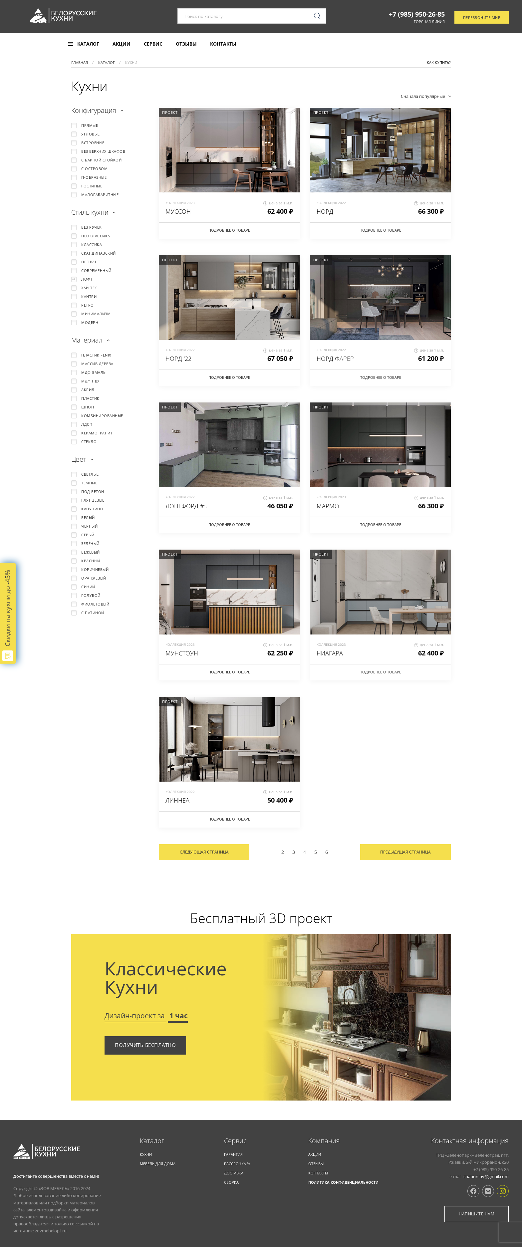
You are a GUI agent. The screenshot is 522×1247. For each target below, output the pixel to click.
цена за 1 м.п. (278, 202)
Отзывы (186, 44)
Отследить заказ (480, 44)
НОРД (325, 211)
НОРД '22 (178, 359)
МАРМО (328, 506)
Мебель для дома (157, 1163)
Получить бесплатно (145, 1045)
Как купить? (439, 62)
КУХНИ (146, 1154)
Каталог (152, 1140)
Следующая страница (204, 852)
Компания (324, 1140)
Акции (121, 44)
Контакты (223, 44)
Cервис (235, 1140)
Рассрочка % (237, 1163)
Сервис (153, 44)
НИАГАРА (330, 653)
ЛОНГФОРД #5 (186, 506)
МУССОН (178, 211)
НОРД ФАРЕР (335, 359)
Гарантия (233, 1154)
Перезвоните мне (481, 17)
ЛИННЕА (177, 800)
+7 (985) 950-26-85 (417, 14)
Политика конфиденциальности (343, 1182)
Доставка (233, 1172)
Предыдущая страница (405, 852)
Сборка (231, 1182)
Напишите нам (476, 1214)
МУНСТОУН (181, 653)
